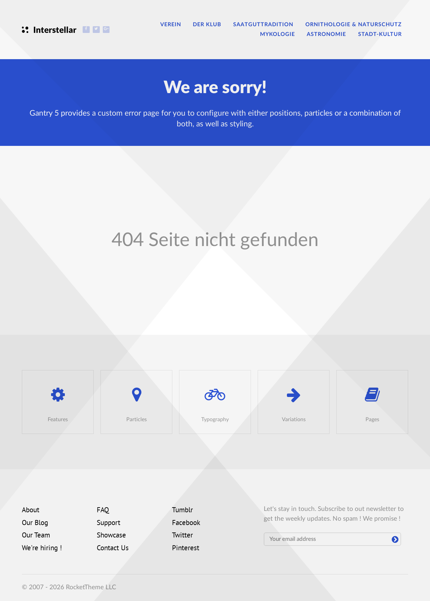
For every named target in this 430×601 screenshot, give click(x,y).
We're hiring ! (42, 548)
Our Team (36, 535)
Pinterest (185, 548)
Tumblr (182, 510)
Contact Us (113, 548)
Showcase (111, 535)
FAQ (103, 510)
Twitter (182, 535)
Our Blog (35, 523)
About (30, 510)
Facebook (186, 523)
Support (108, 523)
